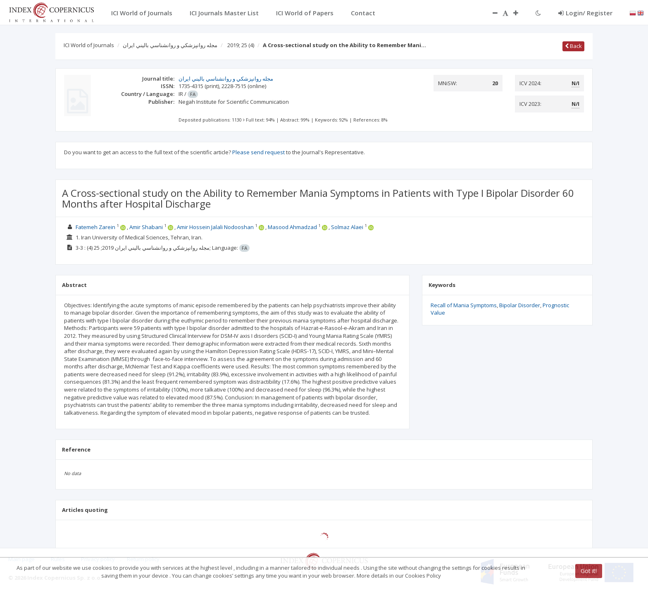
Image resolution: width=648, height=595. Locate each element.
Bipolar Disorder (519, 305)
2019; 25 (240, 45)
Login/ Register (585, 13)
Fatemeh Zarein (95, 227)
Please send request (258, 152)
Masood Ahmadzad (292, 227)
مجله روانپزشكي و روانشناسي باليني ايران (170, 45)
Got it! (589, 571)
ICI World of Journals (89, 45)
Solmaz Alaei (347, 227)
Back (573, 46)
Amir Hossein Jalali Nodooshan (215, 227)
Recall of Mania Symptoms (464, 305)
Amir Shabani (146, 227)
